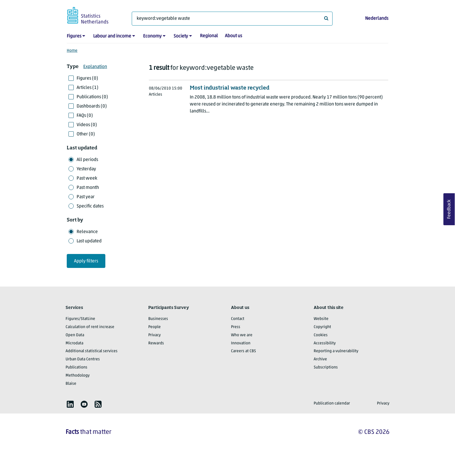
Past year (86, 197)
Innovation (240, 343)
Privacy (154, 335)
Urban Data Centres (83, 359)
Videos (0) (87, 125)
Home (72, 51)
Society (181, 36)
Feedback (449, 209)
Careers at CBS (243, 351)
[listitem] (70, 404)
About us (233, 36)
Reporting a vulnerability (336, 351)
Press (235, 327)
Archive (320, 359)
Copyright (322, 327)
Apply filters (86, 261)
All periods (87, 160)
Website (321, 319)
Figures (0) (87, 78)
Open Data (75, 335)
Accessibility (325, 343)
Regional (209, 36)
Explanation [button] (95, 67)
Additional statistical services (92, 351)
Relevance (87, 232)
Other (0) (86, 134)
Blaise (71, 384)
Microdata (74, 343)
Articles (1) (87, 87)
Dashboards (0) (92, 106)
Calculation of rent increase (90, 327)
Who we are (241, 335)
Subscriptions (326, 367)
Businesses (158, 319)
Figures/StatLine (80, 319)
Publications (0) (92, 97)
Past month (88, 187)
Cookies (321, 335)
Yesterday (86, 169)
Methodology (78, 375)
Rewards (156, 343)
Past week (87, 178)
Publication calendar (332, 403)
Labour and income (112, 36)
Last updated (89, 241)
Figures (74, 36)
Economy (152, 36)
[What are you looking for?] (232, 19)
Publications (76, 367)
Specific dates (90, 206)
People (154, 327)
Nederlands (376, 18)
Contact (237, 319)
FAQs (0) (85, 115)
